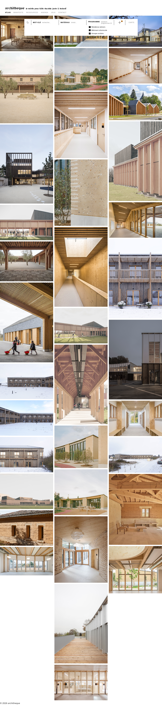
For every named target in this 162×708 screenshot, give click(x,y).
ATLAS (8, 12)
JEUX (53, 12)
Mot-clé (37, 22)
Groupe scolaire (97, 33)
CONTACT (62, 12)
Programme (94, 22)
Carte (131, 22)
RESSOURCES (32, 12)
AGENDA (44, 12)
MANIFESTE (18, 12)
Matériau (65, 22)
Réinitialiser (27, 22)
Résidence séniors (98, 27)
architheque (14, 8)
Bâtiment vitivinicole (99, 30)
